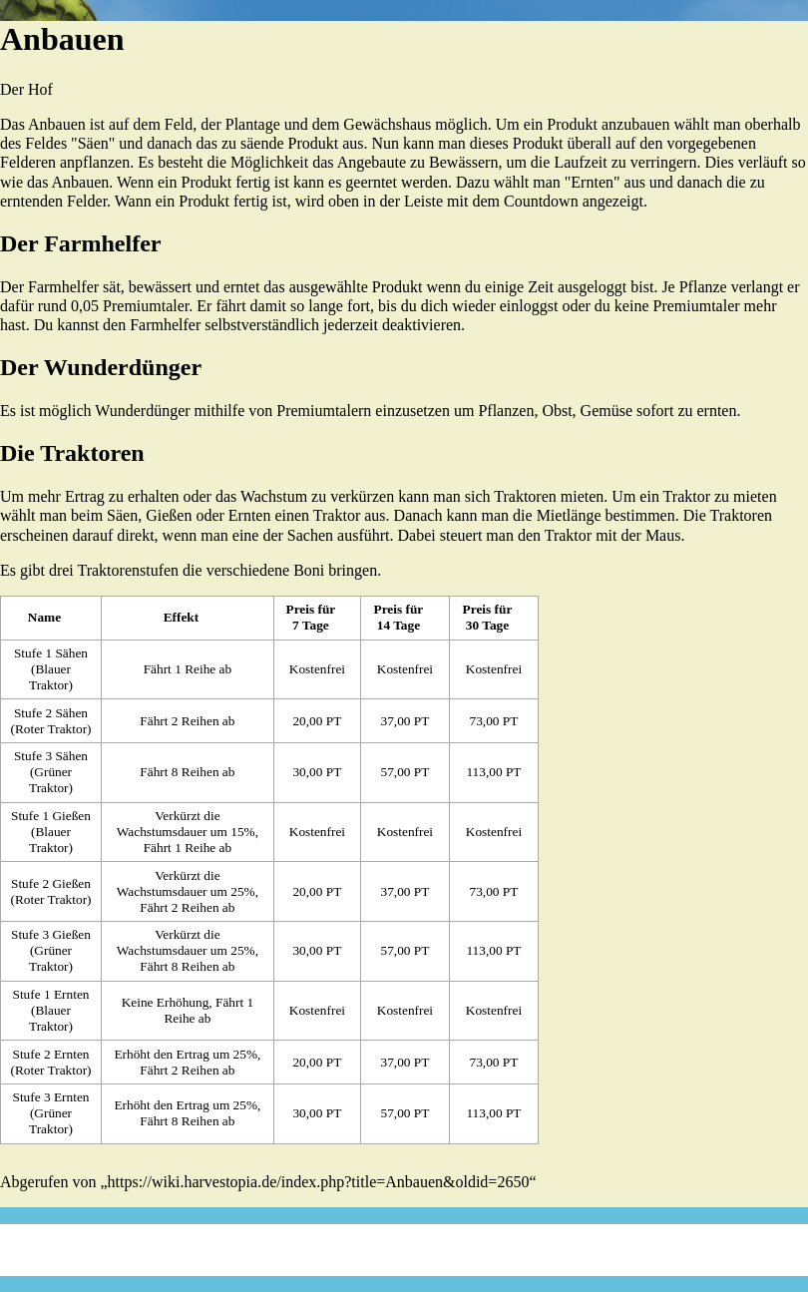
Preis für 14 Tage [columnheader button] (399, 617)
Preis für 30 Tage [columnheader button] (488, 617)
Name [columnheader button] (44, 617)
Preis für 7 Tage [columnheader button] (311, 617)
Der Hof (26, 89)
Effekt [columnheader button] (182, 617)
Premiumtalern (323, 410)
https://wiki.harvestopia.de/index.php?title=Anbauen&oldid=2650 (319, 1181)
